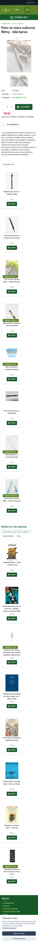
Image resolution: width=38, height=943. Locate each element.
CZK (18, 10)
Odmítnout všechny (19, 938)
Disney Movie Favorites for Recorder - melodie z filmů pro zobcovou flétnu (12, 608)
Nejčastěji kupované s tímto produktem (16, 532)
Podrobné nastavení (9, 928)
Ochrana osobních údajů (11, 912)
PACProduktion (17, 94)
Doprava (6, 906)
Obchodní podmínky (10, 909)
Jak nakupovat (8, 903)
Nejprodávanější (8, 536)
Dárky (19, 536)
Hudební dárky (5, 23)
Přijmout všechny (19, 933)
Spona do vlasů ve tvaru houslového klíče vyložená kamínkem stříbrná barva (12, 652)
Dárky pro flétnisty (18, 23)
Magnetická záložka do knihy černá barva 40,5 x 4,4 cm (12, 871)
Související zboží (8, 164)
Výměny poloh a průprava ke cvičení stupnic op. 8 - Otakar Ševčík (11, 696)
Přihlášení (31, 3)
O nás (5, 914)
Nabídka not (19, 17)
